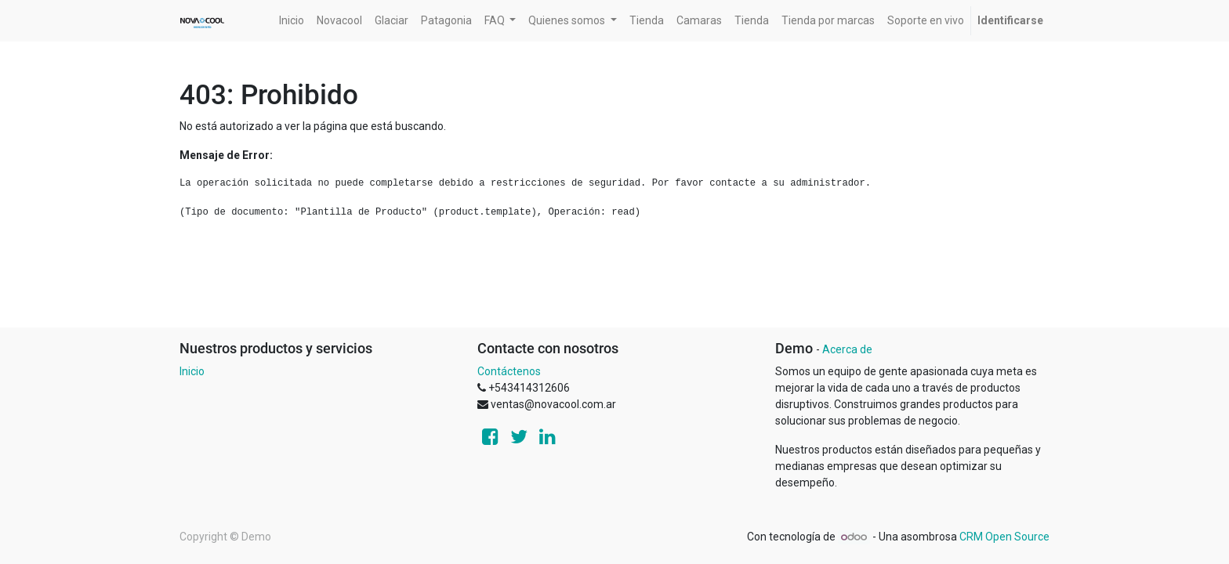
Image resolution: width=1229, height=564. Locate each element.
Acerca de (847, 349)
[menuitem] (291, 20)
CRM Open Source (1004, 536)
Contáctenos (509, 371)
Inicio (192, 371)
